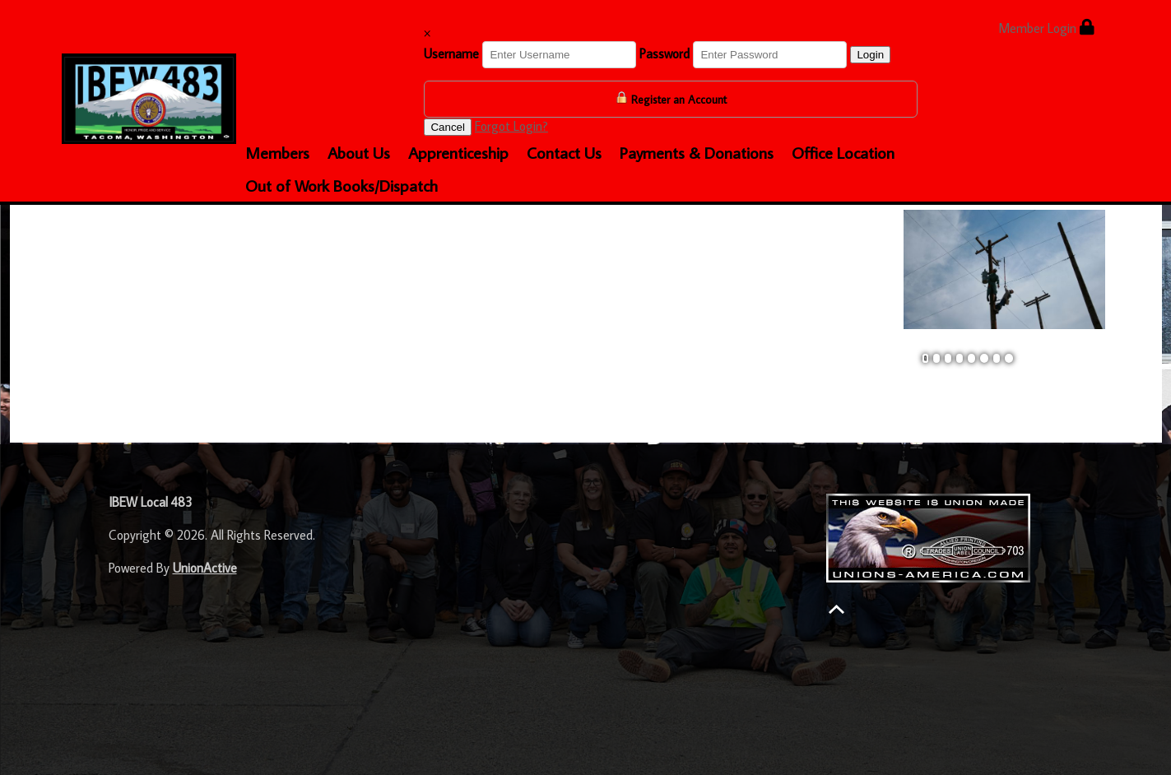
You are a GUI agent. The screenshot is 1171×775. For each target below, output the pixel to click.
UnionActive (205, 567)
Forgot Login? (511, 126)
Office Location (843, 152)
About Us (359, 152)
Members (277, 152)
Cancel (447, 127)
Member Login (1046, 27)
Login (870, 55)
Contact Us (564, 152)
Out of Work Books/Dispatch (341, 185)
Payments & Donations (697, 152)
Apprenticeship (458, 152)
